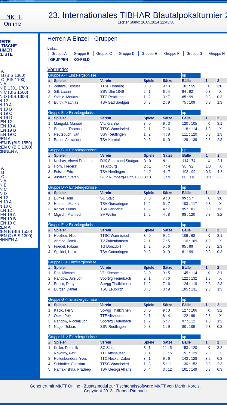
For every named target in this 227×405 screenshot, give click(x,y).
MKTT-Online (67, 386)
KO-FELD (82, 60)
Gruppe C (104, 54)
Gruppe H (217, 54)
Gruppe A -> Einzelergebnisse (72, 75)
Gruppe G (194, 54)
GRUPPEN (59, 60)
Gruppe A (59, 54)
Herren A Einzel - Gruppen (83, 38)
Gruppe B (81, 54)
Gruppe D (126, 54)
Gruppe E (149, 54)
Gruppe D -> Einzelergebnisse (72, 187)
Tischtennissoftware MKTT (141, 386)
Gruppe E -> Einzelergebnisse (72, 225)
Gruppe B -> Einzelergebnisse (72, 113)
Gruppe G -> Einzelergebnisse (72, 299)
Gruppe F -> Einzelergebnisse (72, 262)
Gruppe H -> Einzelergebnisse (72, 337)
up (184, 75)
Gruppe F (171, 54)
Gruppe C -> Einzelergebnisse (72, 150)
